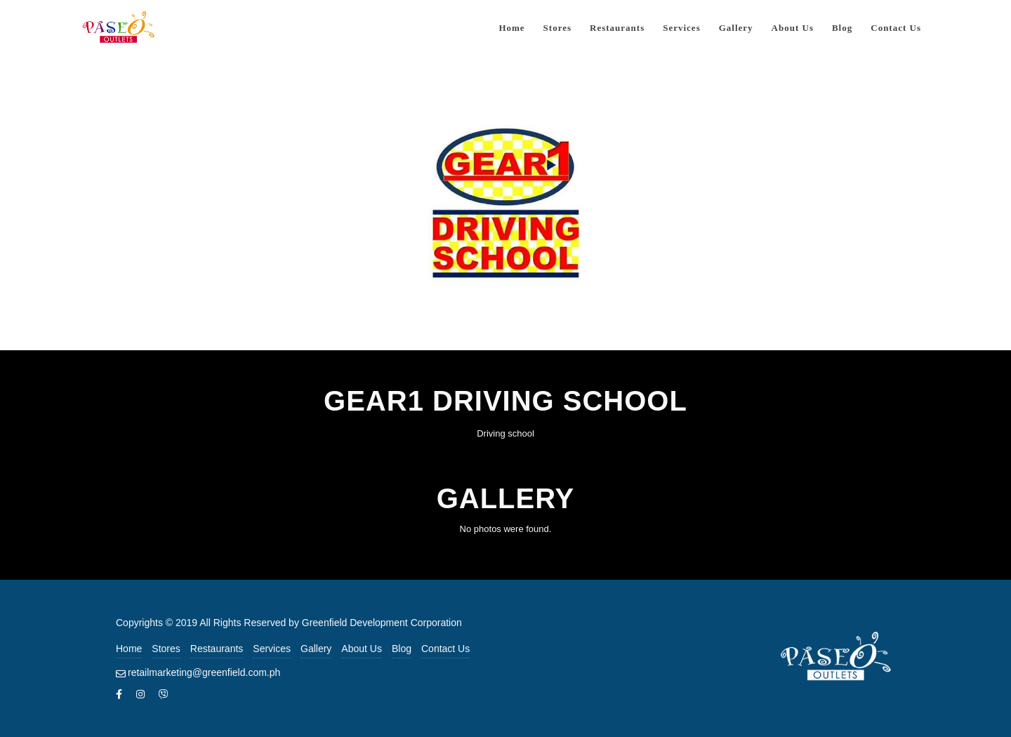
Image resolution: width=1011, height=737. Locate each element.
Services (272, 648)
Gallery (315, 648)
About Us (361, 648)
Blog (401, 648)
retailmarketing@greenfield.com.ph (204, 672)
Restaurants (216, 648)
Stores (166, 648)
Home (129, 648)
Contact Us (445, 648)
